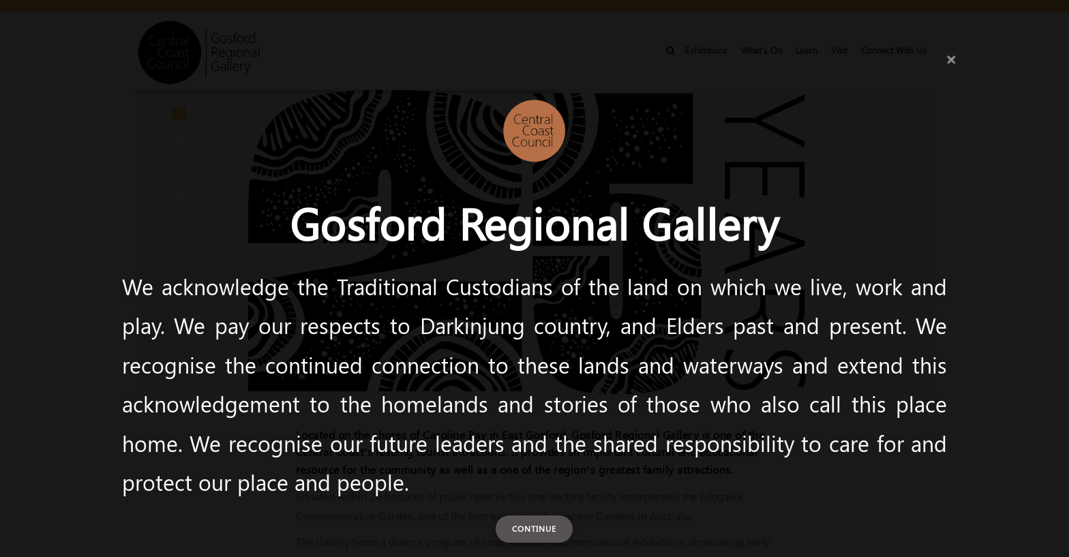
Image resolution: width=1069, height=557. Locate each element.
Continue (534, 528)
